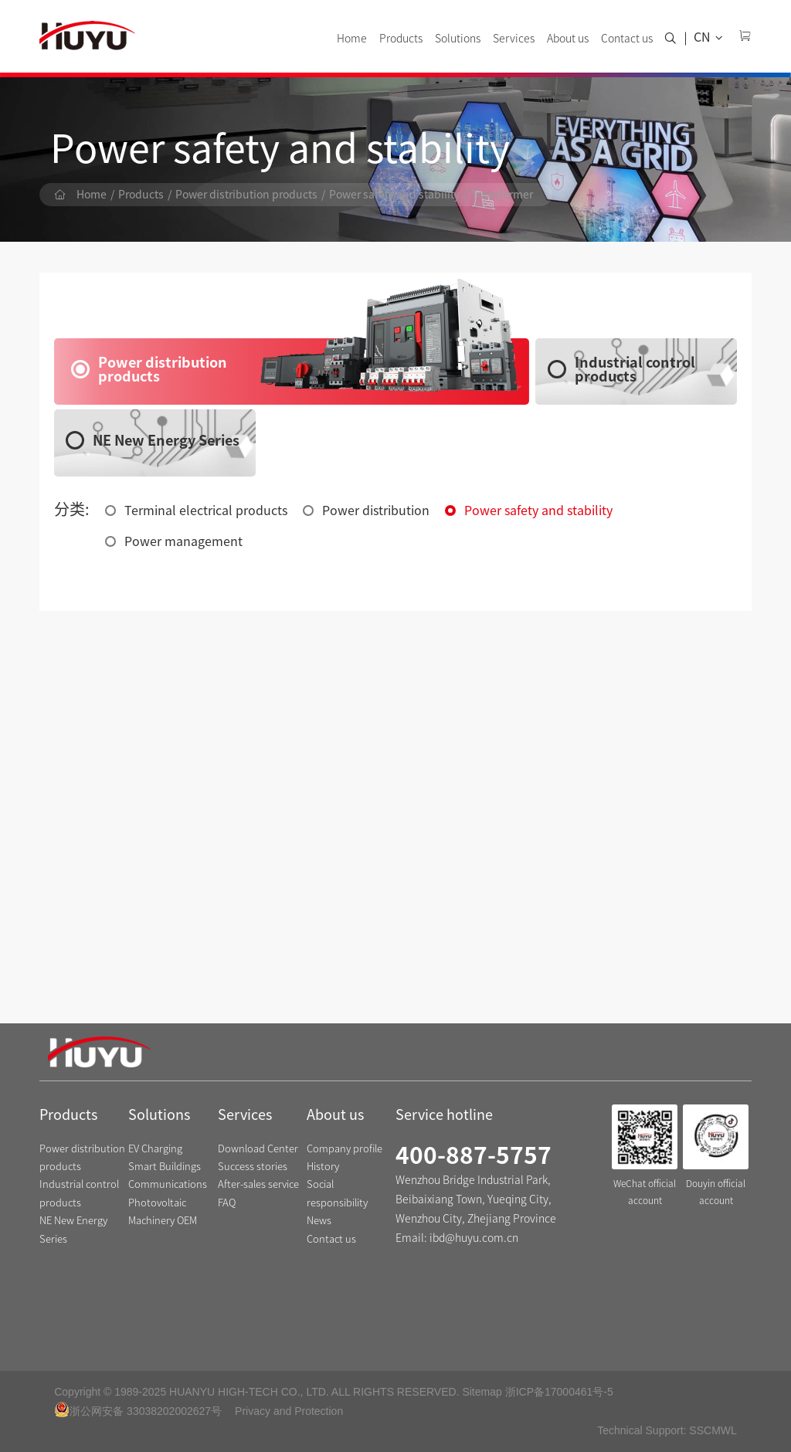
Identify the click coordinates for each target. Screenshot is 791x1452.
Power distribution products (246, 194)
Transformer (502, 194)
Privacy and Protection (289, 1411)
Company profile (344, 1149)
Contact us (627, 38)
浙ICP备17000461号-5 (559, 1392)
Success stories (252, 1167)
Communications (167, 1184)
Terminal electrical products (205, 510)
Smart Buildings (164, 1167)
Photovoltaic (157, 1203)
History (323, 1167)
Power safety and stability (394, 194)
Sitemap (481, 1392)
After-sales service (258, 1184)
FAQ (227, 1203)
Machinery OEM (162, 1221)
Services (514, 38)
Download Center (258, 1149)
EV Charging (155, 1149)
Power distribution (375, 510)
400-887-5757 (474, 1155)
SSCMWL (712, 1430)
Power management (183, 541)
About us (568, 38)
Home (352, 38)
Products (401, 38)
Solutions (457, 38)
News (319, 1221)
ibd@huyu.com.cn (473, 1238)
